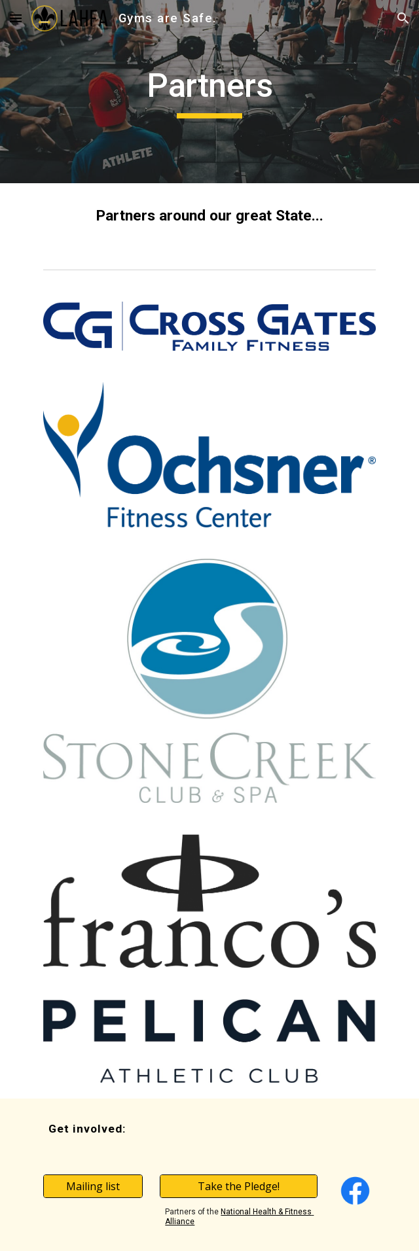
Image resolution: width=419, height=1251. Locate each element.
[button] (15, 18)
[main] (209, 92)
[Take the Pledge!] (238, 1186)
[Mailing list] (92, 1186)
